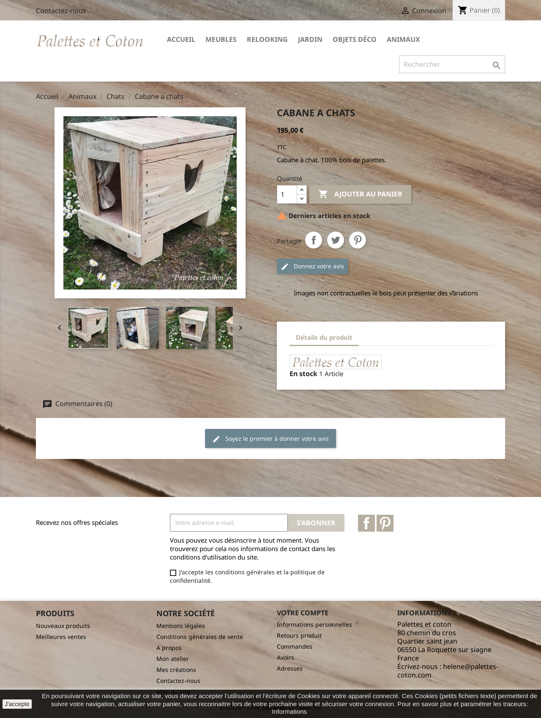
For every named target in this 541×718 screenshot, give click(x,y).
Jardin (310, 39)
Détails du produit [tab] (324, 337)
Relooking (267, 39)
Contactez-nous (61, 10)
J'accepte (17, 704)
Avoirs (285, 657)
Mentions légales (180, 626)
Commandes (294, 646)
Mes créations (176, 670)
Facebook (366, 523)
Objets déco (355, 39)
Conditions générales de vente (199, 637)
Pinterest (357, 240)
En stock (303, 373)
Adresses (290, 668)
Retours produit (299, 635)
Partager (313, 240)
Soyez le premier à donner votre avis (270, 438)
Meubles (221, 39)
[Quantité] (287, 194)
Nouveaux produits (63, 626)
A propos (169, 648)
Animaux (403, 39)
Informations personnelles (314, 624)
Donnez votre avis (312, 266)
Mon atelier (172, 659)
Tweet (335, 240)
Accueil (181, 39)
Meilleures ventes (61, 637)
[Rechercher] (452, 64)
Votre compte (302, 612)
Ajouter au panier (360, 194)
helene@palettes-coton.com (447, 671)
